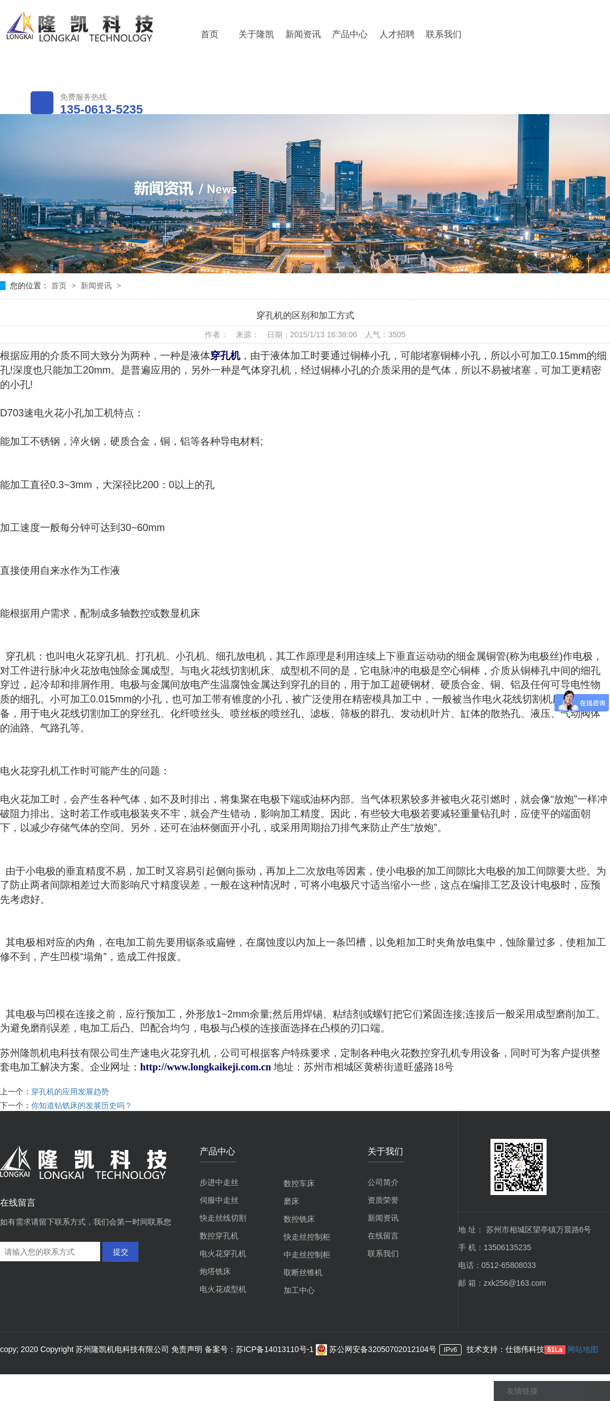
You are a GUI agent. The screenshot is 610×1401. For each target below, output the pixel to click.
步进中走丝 (219, 1182)
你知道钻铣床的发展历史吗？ (81, 1105)
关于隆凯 (256, 34)
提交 (120, 1251)
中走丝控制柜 (307, 1254)
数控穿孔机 (219, 1235)
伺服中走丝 (219, 1200)
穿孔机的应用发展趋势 (70, 1091)
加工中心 (299, 1290)
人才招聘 (397, 34)
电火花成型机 (223, 1289)
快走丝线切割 (223, 1217)
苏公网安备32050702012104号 (376, 1349)
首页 (210, 34)
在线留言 (383, 1235)
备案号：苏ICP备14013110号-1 (260, 1349)
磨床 (291, 1201)
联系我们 (444, 34)
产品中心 (350, 34)
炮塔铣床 (215, 1271)
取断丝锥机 (303, 1272)
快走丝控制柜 (307, 1236)
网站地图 (582, 1349)
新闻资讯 (303, 34)
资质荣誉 (383, 1200)
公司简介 (383, 1182)
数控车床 (299, 1183)
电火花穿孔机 (223, 1253)
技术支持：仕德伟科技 (505, 1349)
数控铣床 (299, 1219)
